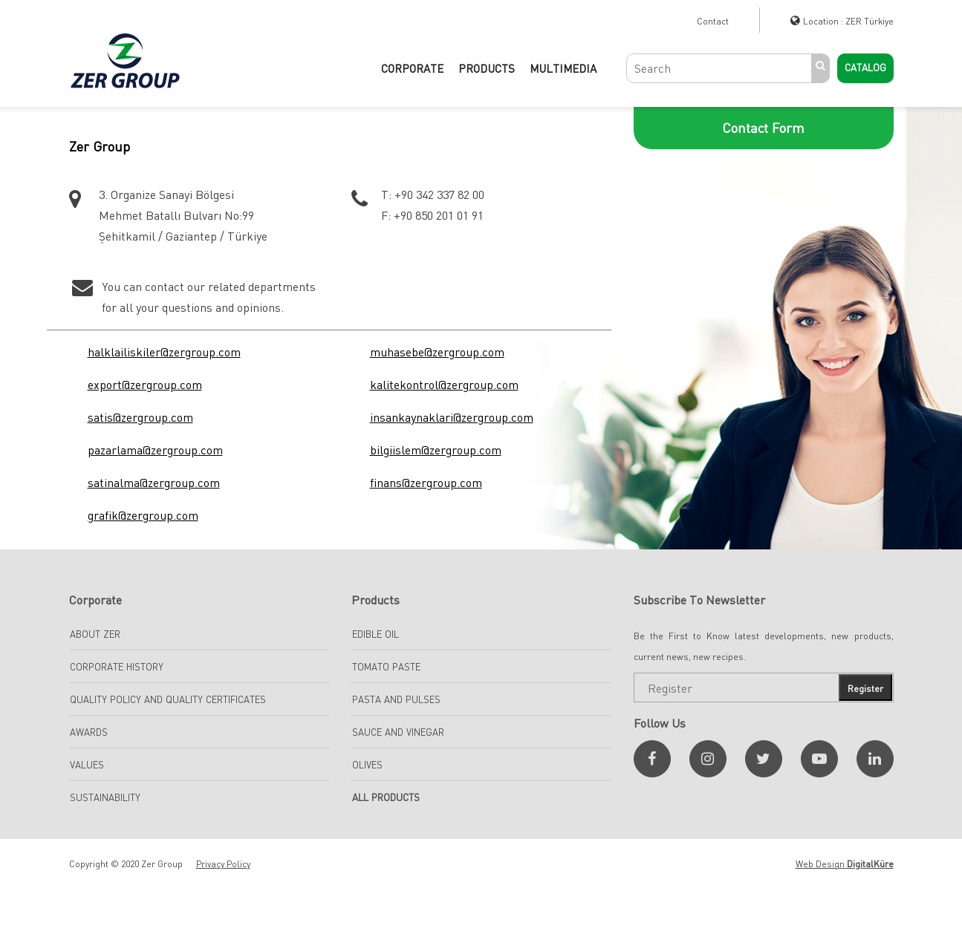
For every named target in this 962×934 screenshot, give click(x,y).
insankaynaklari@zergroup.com (451, 417)
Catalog (865, 68)
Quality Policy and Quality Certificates (168, 699)
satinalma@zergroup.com (154, 482)
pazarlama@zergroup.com (155, 449)
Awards (89, 732)
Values (87, 765)
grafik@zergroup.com (143, 515)
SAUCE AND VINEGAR (398, 732)
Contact (713, 21)
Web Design (845, 863)
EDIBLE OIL (375, 634)
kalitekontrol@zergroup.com (444, 384)
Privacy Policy (223, 863)
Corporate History (116, 667)
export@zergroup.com (145, 384)
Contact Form (763, 128)
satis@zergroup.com (140, 417)
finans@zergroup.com (426, 482)
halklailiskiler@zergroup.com (164, 351)
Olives (367, 765)
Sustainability (105, 797)
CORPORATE (412, 68)
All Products (386, 797)
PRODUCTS (486, 68)
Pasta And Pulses (396, 699)
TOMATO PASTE (386, 667)
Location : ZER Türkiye (848, 21)
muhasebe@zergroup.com (437, 351)
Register (865, 688)
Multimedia (563, 68)
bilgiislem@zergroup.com (435, 449)
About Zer (95, 634)
